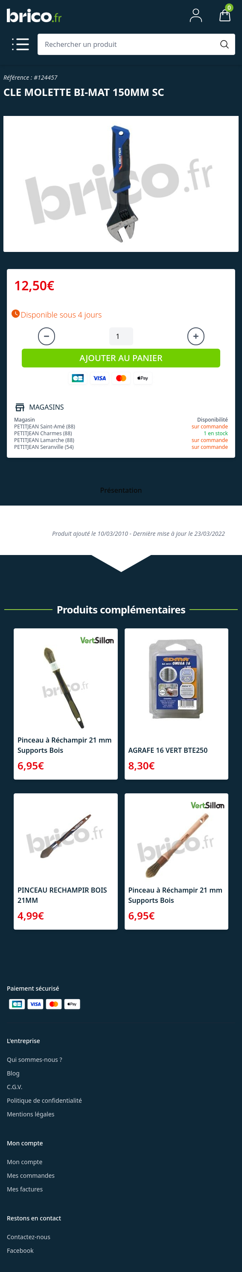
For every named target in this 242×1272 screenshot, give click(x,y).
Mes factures (25, 1189)
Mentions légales (31, 1114)
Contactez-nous (28, 1237)
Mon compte (24, 1162)
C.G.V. (14, 1087)
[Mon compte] (196, 15)
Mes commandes (31, 1175)
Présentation (121, 490)
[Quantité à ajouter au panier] (121, 336)
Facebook (20, 1250)
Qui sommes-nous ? (34, 1059)
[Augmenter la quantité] (195, 336)
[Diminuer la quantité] (46, 336)
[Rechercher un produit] (128, 44)
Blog (13, 1073)
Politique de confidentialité (44, 1100)
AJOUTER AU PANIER (120, 358)
